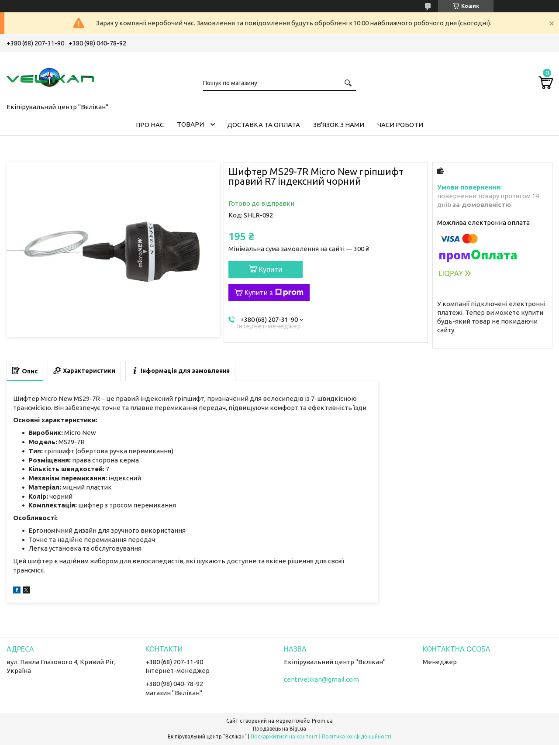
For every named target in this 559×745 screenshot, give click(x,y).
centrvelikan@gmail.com (321, 679)
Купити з (274, 293)
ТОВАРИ (190, 124)
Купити (270, 269)
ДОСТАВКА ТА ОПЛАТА (263, 124)
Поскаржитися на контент (284, 736)
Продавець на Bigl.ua (279, 728)
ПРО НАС (150, 124)
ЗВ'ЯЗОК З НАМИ (338, 124)
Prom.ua (322, 721)
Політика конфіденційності (356, 736)
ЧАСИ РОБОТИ (400, 124)
